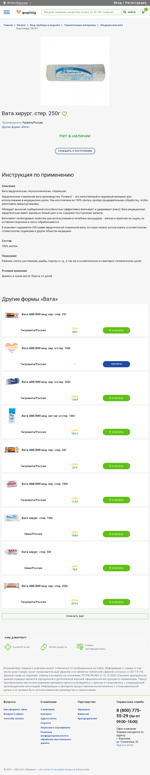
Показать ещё (75, 616)
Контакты (46, 714)
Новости (46, 723)
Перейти (116, 364)
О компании (47, 709)
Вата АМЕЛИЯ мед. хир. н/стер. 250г (46, 382)
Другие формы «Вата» (15, 127)
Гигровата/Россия (33, 330)
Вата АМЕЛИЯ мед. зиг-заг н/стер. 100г (48, 416)
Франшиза (84, 709)
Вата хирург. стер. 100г (37, 518)
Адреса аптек (49, 718)
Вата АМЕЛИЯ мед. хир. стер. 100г (45, 484)
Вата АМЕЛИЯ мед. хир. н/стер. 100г (46, 348)
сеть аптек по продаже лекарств (57, 769)
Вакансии (83, 714)
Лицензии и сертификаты (55, 727)
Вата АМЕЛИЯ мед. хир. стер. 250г (45, 586)
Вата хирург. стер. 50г (36, 552)
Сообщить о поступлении (75, 151)
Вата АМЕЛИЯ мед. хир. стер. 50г (44, 450)
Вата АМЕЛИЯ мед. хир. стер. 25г (44, 314)
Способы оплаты (14, 718)
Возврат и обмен (13, 714)
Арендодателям (87, 718)
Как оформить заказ (15, 709)
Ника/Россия (33, 534)
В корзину (116, 330)
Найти (129, 12)
